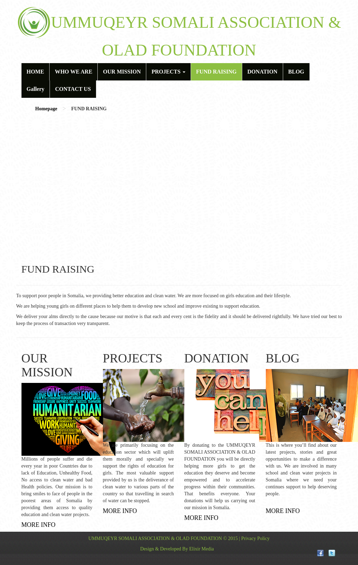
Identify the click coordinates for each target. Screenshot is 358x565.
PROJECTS (168, 72)
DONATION (262, 72)
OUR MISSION (122, 72)
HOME (35, 72)
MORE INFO (38, 524)
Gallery (36, 89)
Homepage (46, 108)
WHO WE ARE (73, 72)
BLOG (296, 72)
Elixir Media (201, 548)
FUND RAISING (216, 72)
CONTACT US (73, 89)
